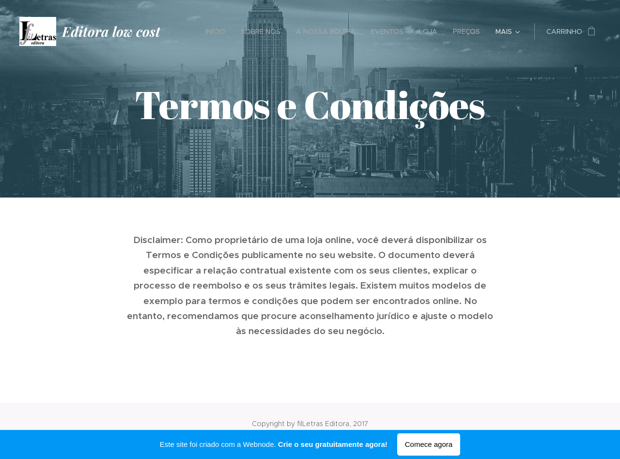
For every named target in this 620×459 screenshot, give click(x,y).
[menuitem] (218, 31)
